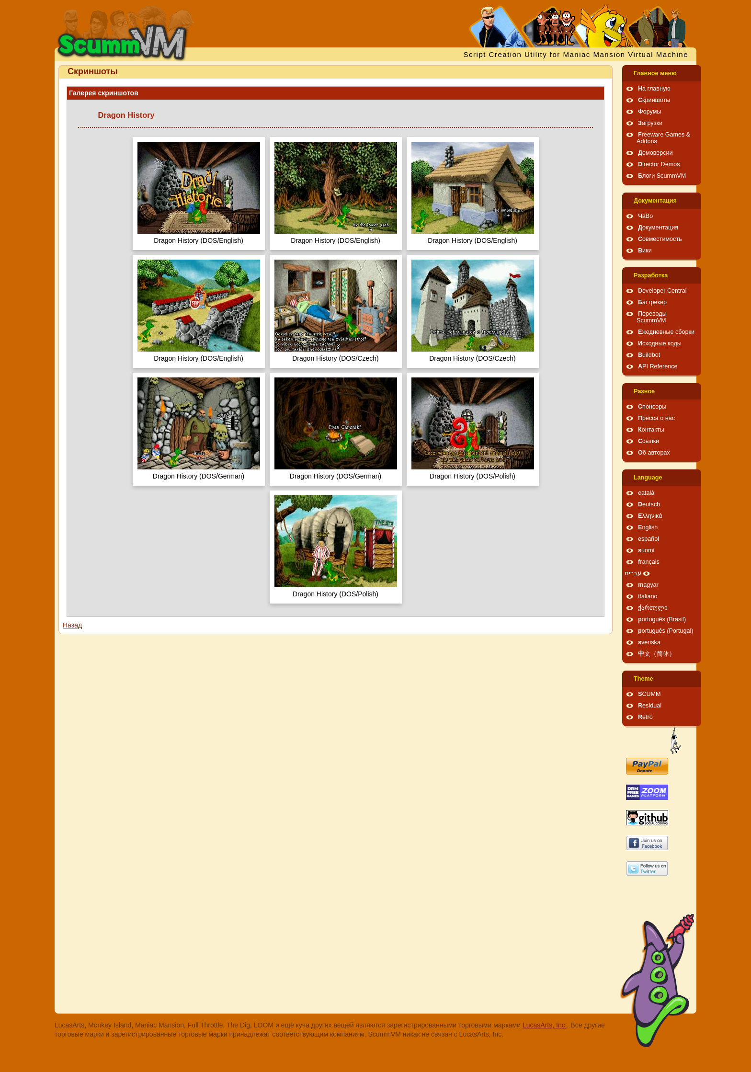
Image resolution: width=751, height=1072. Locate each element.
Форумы (649, 111)
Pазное (644, 391)
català (646, 493)
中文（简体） (656, 653)
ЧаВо (645, 216)
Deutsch (649, 504)
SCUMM (649, 694)
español (648, 539)
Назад (72, 625)
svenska (649, 642)
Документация (655, 200)
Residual (649, 705)
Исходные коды (660, 343)
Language (648, 477)
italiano (648, 596)
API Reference (658, 366)
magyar (648, 585)
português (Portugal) (666, 630)
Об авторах (654, 452)
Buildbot (649, 355)
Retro (645, 717)
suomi (646, 550)
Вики (645, 250)
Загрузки (650, 123)
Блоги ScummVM (662, 175)
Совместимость (660, 239)
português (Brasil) (662, 619)
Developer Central (662, 290)
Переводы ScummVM (652, 317)
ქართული (653, 607)
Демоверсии (655, 152)
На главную (654, 88)
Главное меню (655, 73)
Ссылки (648, 441)
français (649, 562)
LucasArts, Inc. (545, 1025)
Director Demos (659, 164)
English (648, 527)
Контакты (651, 429)
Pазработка (651, 275)
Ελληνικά (650, 516)
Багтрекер (652, 302)
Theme (643, 678)
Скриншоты (654, 100)
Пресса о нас (656, 418)
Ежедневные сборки (666, 332)
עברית (633, 573)
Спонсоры (652, 406)
